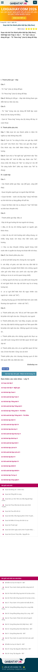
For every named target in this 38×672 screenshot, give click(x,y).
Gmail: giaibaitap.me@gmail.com (14, 669)
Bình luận (6, 369)
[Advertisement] (19, 59)
